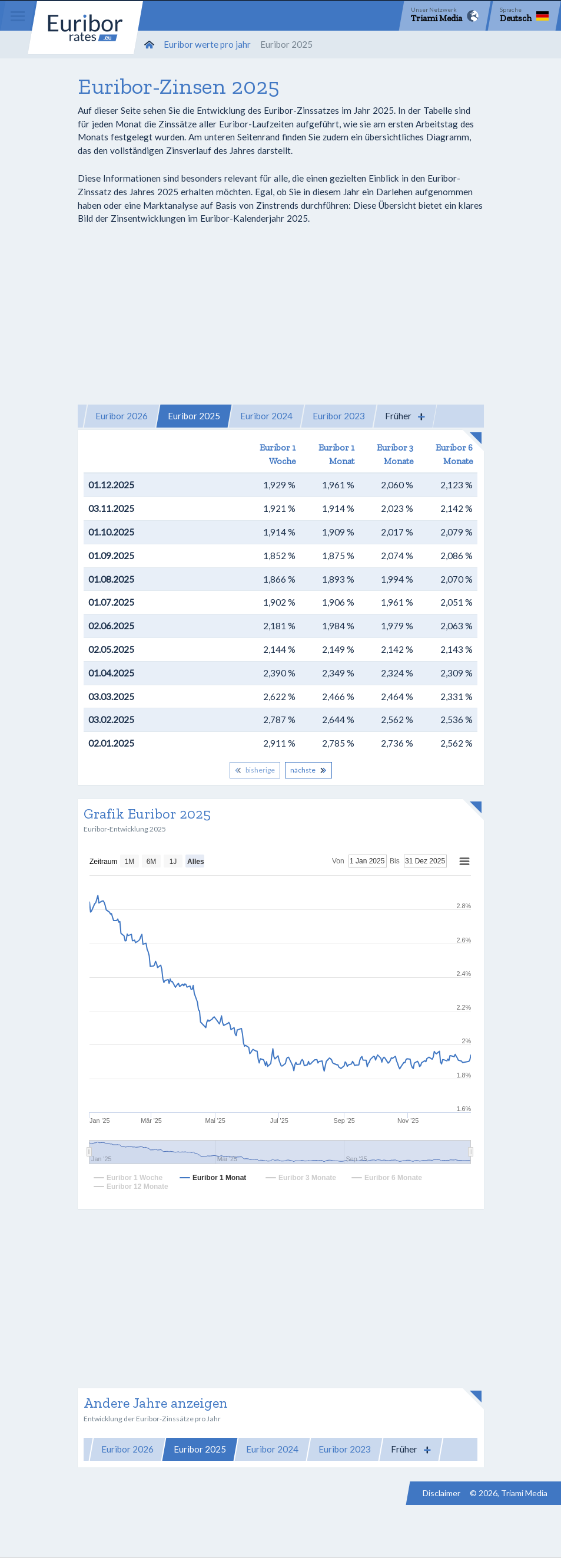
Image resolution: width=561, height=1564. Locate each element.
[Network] (444, 16)
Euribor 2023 (339, 415)
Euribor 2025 (194, 415)
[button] (405, 416)
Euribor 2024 (266, 415)
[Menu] (17, 16)
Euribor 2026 (121, 415)
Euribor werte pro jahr (207, 44)
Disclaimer (441, 1493)
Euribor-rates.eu (85, 27)
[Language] (524, 16)
